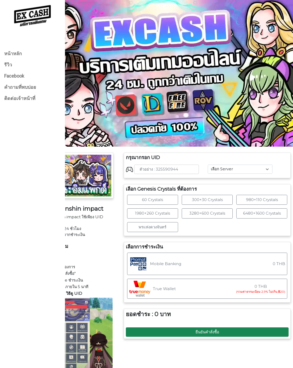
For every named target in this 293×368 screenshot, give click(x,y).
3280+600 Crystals (218, 195)
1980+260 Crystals (170, 195)
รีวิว (8, 64)
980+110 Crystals (265, 181)
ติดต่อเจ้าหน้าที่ (19, 98)
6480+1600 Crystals (265, 195)
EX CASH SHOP (191, 361)
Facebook (14, 76)
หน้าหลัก (13, 53)
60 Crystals (170, 181)
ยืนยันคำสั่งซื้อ (218, 313)
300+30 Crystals (218, 181)
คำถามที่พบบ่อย (20, 87)
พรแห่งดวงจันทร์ (170, 208)
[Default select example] (246, 151)
